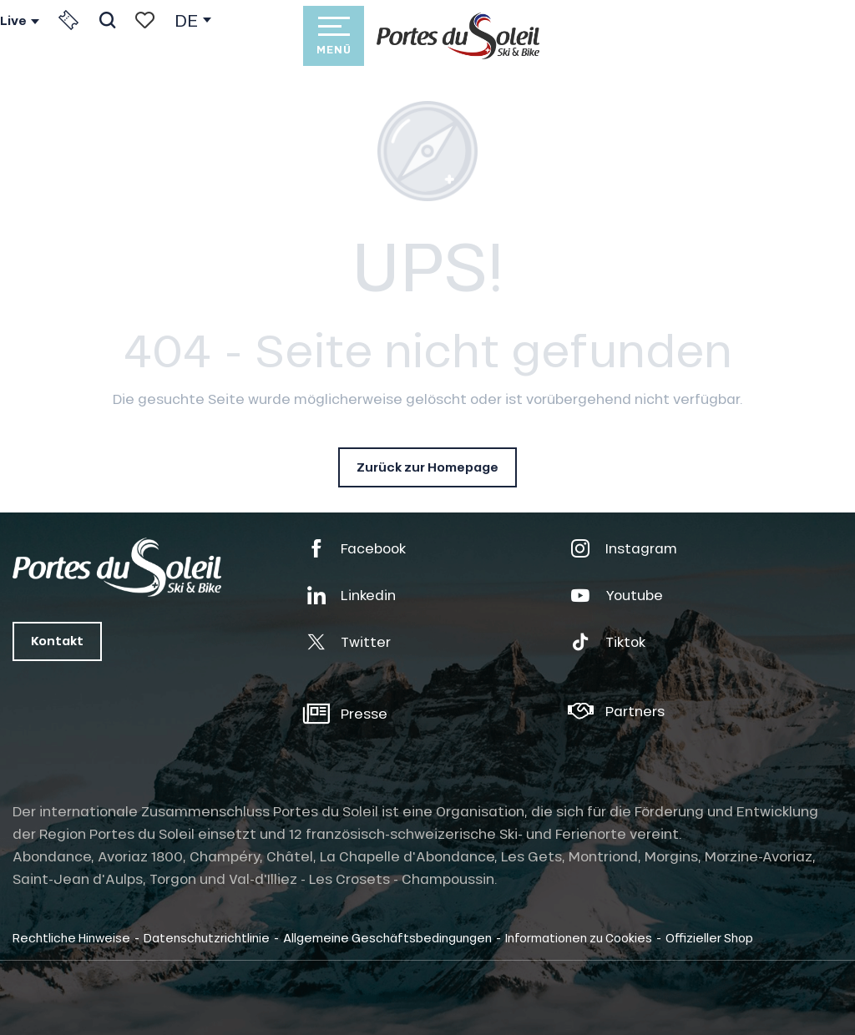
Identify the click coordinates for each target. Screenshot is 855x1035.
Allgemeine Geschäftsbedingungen (387, 937)
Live (13, 21)
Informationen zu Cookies (578, 937)
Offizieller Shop (709, 937)
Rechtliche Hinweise (71, 937)
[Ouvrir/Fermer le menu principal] (333, 36)
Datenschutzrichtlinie (207, 937)
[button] (107, 20)
